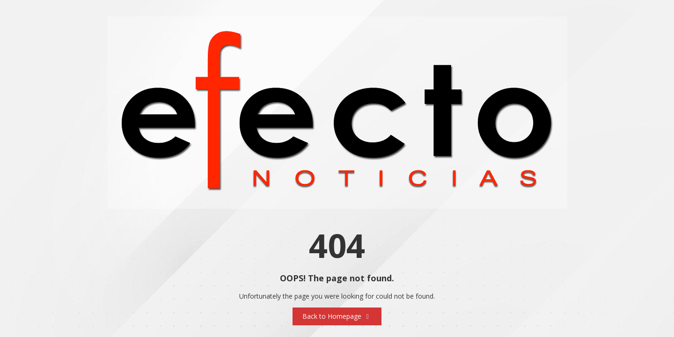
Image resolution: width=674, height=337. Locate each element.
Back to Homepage (337, 316)
